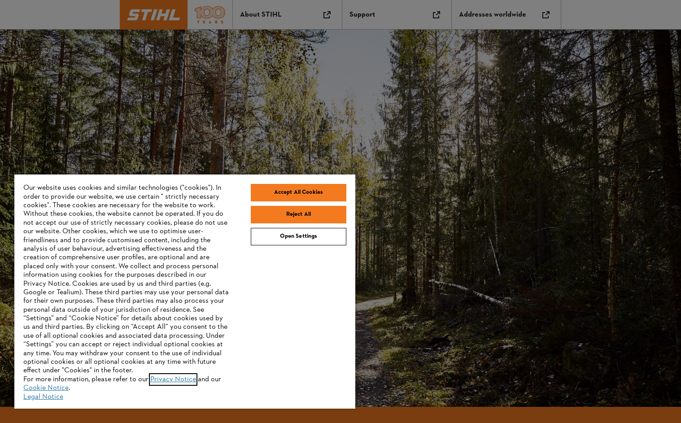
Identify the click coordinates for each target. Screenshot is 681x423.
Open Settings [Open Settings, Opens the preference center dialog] (299, 236)
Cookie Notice (46, 388)
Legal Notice (43, 397)
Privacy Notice (173, 379)
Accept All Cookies (298, 192)
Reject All (298, 214)
